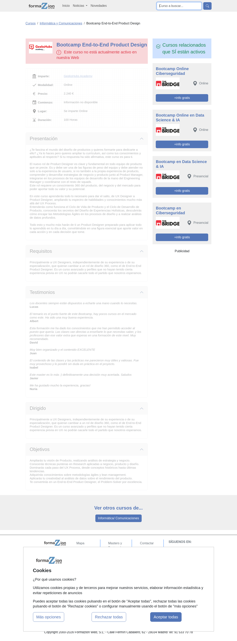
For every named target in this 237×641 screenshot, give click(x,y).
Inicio (66, 5)
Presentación (44, 138)
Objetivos (40, 449)
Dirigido (38, 408)
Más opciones (48, 617)
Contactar (147, 543)
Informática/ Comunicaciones (118, 518)
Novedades (99, 5)
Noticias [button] (79, 5)
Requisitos (41, 251)
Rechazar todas (109, 617)
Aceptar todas (166, 617)
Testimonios (42, 292)
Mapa (80, 543)
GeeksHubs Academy (78, 76)
